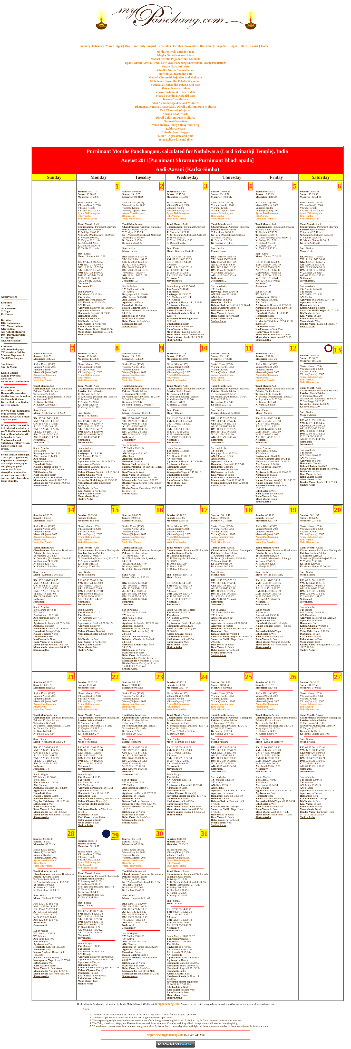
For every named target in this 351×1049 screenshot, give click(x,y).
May (127, 46)
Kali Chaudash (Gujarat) (175, 110)
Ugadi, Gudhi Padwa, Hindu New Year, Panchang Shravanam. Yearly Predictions (175, 63)
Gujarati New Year (175, 121)
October (178, 46)
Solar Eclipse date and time (175, 139)
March (110, 46)
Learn (254, 46)
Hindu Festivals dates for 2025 (175, 51)
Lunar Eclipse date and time (175, 136)
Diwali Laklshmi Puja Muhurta (175, 117)
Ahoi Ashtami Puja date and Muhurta (175, 103)
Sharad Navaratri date (175, 88)
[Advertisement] (77, 16)
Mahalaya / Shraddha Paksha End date (175, 84)
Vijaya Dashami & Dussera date (175, 92)
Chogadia (220, 46)
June (135, 46)
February (98, 46)
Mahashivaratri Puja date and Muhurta (176, 59)
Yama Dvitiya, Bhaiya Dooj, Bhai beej (175, 125)
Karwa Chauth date (175, 99)
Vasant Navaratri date (175, 66)
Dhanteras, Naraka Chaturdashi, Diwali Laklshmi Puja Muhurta (175, 106)
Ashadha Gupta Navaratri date (175, 70)
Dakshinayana (89, 213)
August (151, 46)
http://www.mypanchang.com (165, 1035)
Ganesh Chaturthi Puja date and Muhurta (175, 77)
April (119, 46)
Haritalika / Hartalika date (175, 74)
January (85, 46)
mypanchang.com (175, 35)
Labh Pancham (175, 128)
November (191, 46)
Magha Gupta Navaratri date (175, 55)
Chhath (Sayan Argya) (175, 132)
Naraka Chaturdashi (175, 114)
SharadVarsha (131, 708)
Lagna (234, 46)
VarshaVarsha (87, 217)
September (164, 46)
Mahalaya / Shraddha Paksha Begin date (175, 81)
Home (265, 46)
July (142, 46)
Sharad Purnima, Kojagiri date (175, 95)
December (206, 46)
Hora (244, 46)
